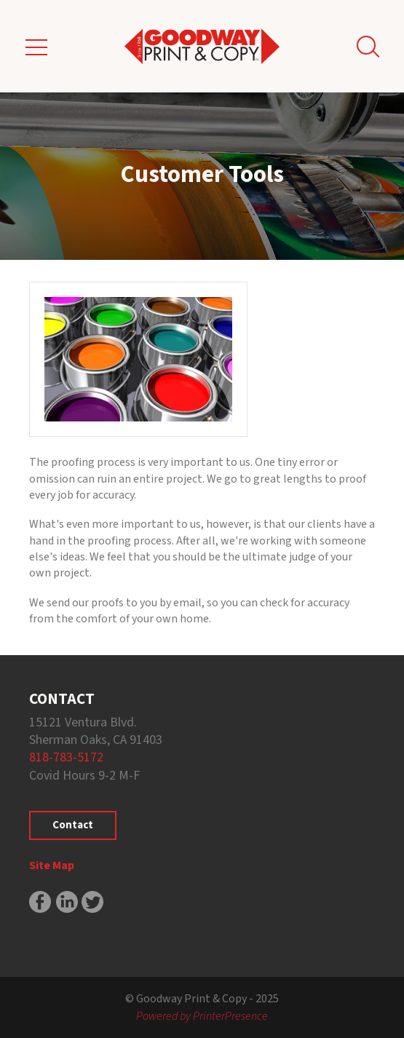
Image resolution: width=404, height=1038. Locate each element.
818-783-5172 (66, 757)
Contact (72, 825)
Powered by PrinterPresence (202, 1016)
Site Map (51, 865)
